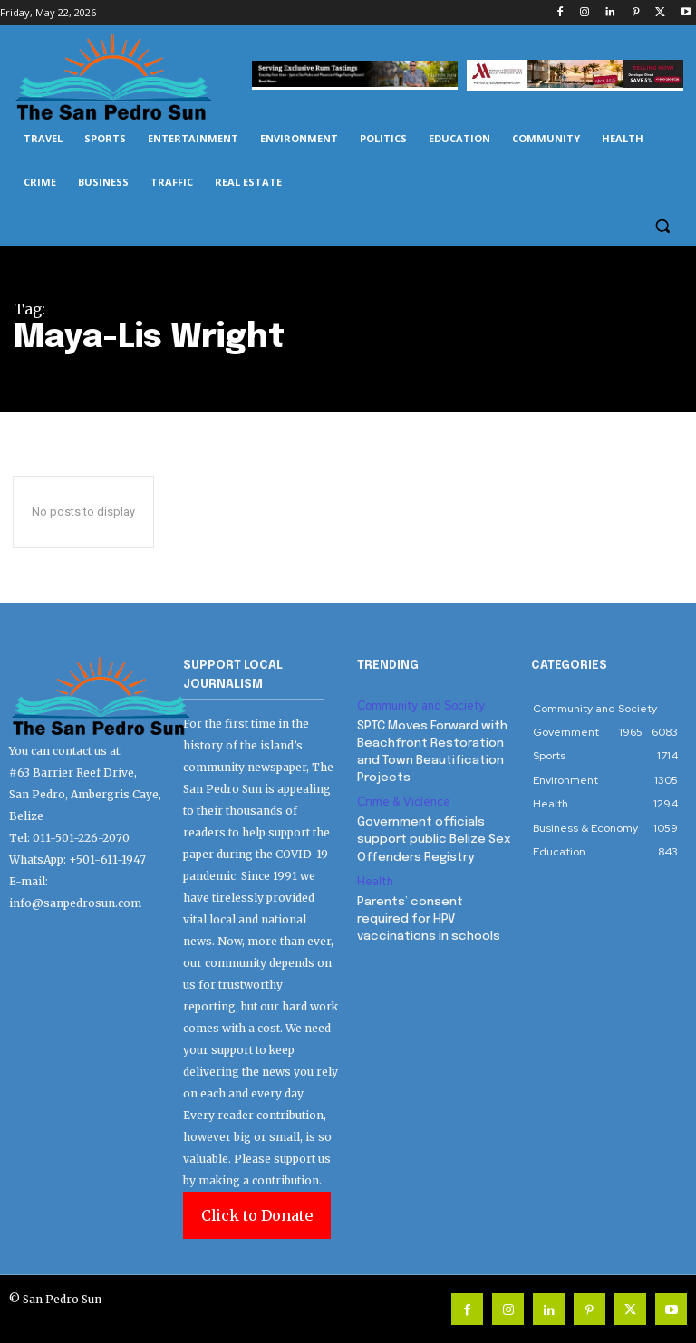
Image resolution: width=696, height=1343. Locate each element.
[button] (662, 226)
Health (374, 874)
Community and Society (419, 706)
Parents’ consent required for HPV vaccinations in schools (435, 909)
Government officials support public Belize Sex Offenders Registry (431, 833)
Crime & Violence (402, 798)
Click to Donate (257, 1215)
